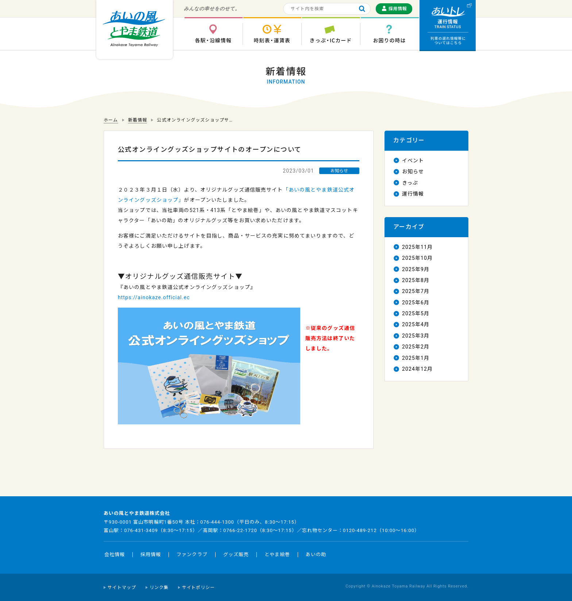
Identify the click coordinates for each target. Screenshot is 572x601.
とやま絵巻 (277, 554)
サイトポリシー (198, 587)
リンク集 (159, 587)
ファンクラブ (192, 554)
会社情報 (114, 554)
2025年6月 (415, 302)
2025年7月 (415, 291)
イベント (413, 160)
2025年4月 (415, 324)
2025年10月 (417, 258)
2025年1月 (415, 358)
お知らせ (413, 171)
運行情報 (413, 194)
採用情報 (150, 554)
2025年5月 (415, 313)
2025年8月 (415, 280)
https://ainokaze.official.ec (154, 297)
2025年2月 (415, 347)
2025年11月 (417, 247)
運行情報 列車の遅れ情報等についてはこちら (448, 25)
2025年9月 (415, 269)
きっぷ (410, 183)
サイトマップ (122, 587)
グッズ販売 (236, 554)
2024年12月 (417, 369)
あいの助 (316, 554)
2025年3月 (415, 336)
